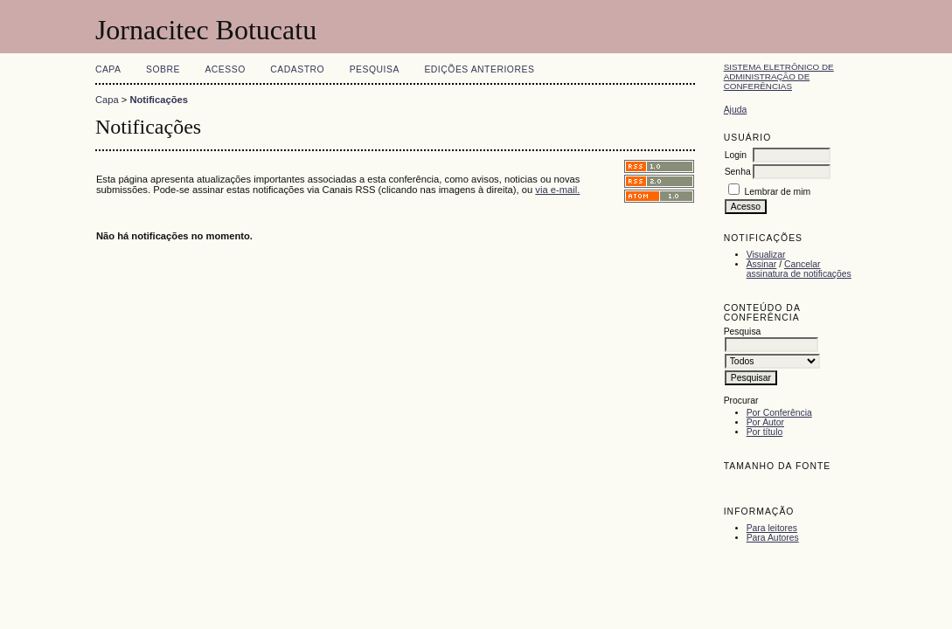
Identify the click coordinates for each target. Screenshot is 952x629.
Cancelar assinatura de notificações (799, 269)
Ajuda (735, 109)
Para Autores (773, 538)
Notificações (158, 99)
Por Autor (765, 422)
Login (736, 155)
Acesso (225, 69)
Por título (765, 432)
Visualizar (766, 254)
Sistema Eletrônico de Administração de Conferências (779, 76)
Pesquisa (375, 69)
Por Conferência (779, 413)
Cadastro (297, 69)
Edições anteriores (479, 69)
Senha (738, 171)
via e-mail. (557, 189)
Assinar (762, 264)
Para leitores (772, 528)
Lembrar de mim (778, 192)
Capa (108, 69)
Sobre (163, 69)
